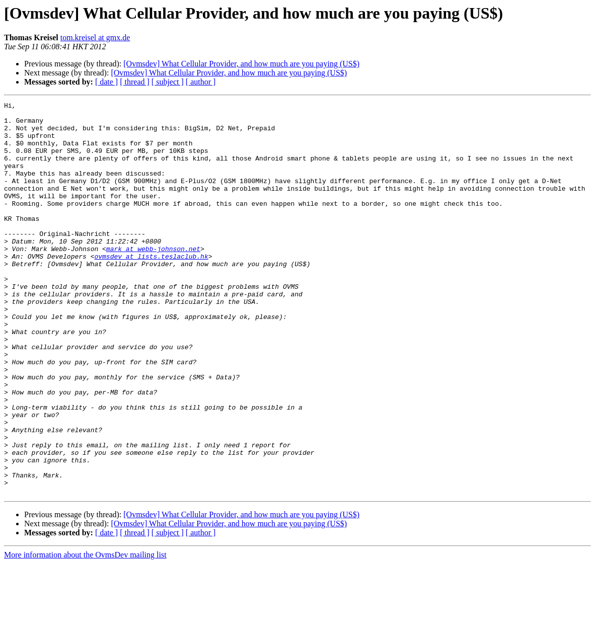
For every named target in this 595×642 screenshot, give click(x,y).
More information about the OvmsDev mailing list (85, 633)
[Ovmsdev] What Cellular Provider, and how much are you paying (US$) (241, 63)
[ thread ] (135, 81)
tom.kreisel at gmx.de (95, 37)
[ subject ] (168, 81)
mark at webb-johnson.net (153, 278)
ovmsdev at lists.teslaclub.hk (151, 287)
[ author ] (201, 81)
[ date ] (106, 81)
